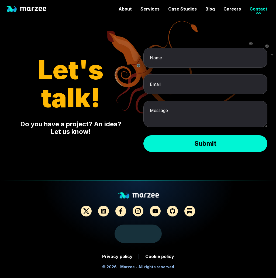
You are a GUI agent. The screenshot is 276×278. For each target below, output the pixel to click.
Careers (232, 9)
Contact (258, 9)
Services (150, 9)
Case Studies (182, 9)
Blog (210, 9)
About (125, 9)
